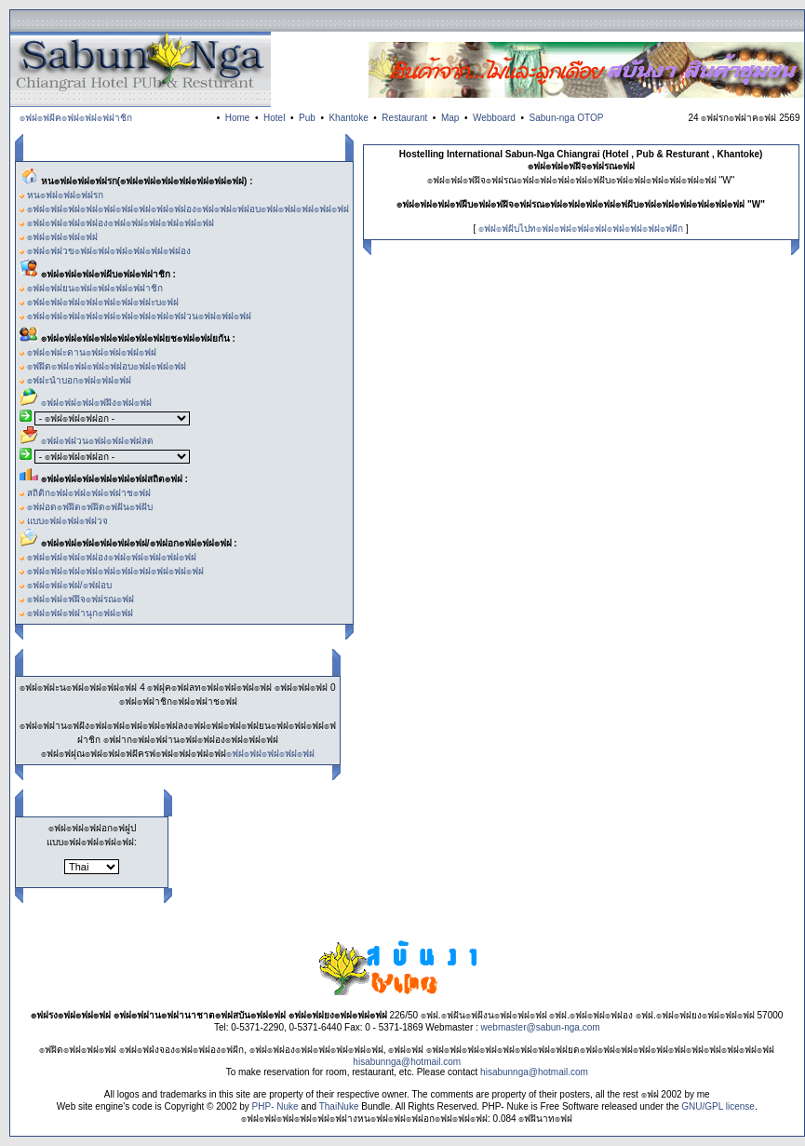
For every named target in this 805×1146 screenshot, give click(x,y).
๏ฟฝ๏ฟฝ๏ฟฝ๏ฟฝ (62, 237)
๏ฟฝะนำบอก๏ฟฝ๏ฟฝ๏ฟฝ (79, 380)
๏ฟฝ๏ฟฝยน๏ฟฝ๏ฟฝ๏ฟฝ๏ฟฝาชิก (95, 288)
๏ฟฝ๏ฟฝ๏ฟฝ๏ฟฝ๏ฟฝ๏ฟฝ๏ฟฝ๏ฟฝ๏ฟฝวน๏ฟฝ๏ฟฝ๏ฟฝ (139, 316)
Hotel (274, 118)
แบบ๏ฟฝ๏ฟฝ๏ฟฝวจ (67, 521)
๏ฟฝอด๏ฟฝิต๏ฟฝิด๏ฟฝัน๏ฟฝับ (90, 507)
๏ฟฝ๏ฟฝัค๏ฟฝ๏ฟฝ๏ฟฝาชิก (76, 118)
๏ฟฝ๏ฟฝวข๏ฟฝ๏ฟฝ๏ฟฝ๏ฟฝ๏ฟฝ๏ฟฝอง (109, 251)
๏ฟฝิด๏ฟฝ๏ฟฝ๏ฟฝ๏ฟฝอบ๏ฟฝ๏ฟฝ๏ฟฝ (106, 366)
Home (237, 118)
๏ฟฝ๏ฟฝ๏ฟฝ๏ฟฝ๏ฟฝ (270, 753)
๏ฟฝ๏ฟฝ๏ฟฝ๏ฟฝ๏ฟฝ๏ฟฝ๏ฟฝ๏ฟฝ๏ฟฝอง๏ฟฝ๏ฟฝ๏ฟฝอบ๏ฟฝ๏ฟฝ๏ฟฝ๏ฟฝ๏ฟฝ (188, 209)
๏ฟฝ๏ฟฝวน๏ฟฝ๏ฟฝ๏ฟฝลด (97, 441)
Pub (307, 118)
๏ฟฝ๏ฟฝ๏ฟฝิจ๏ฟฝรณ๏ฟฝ (80, 599)
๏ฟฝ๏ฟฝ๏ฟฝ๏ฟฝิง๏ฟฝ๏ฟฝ (96, 403)
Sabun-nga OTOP (567, 118)
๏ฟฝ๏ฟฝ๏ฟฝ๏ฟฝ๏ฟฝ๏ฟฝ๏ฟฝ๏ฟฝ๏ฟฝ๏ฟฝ (115, 571)
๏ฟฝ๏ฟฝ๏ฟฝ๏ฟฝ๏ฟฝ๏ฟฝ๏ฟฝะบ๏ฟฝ (103, 302)
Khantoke (348, 118)
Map (450, 118)
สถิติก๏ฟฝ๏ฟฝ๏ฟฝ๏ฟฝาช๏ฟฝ (89, 493)
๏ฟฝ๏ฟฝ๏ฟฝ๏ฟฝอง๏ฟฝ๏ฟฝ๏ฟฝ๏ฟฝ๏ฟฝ (111, 557)
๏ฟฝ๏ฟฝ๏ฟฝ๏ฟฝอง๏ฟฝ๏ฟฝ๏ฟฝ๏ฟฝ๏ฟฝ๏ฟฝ (120, 223)
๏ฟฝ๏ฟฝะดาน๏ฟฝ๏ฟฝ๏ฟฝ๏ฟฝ (91, 352)
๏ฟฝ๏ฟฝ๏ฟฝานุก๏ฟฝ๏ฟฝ (80, 613)
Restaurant (404, 118)
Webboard (494, 118)
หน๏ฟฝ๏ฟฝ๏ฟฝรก (65, 195)
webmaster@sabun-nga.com (540, 1027)
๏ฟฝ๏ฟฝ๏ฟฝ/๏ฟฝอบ (69, 585)
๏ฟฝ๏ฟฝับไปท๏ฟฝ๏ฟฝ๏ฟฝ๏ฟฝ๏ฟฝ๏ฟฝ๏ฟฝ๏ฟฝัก (580, 228)
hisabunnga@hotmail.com (407, 1062)
